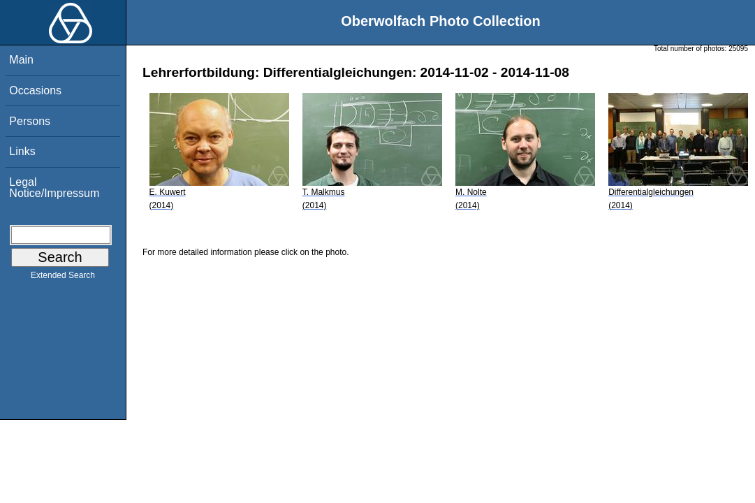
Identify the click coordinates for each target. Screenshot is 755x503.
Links (22, 151)
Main (21, 60)
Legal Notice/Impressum (54, 187)
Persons (29, 121)
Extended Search (63, 278)
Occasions (35, 90)
